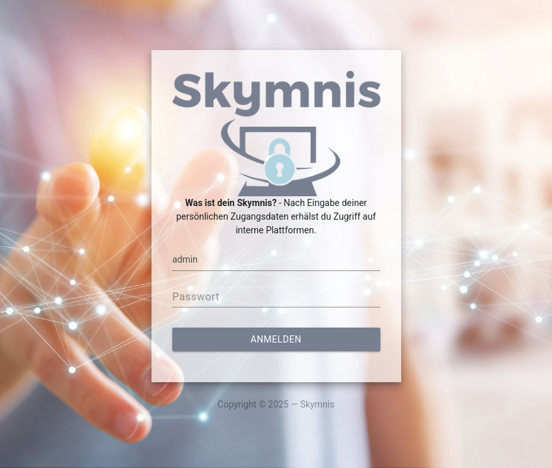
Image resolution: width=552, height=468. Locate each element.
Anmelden (275, 339)
